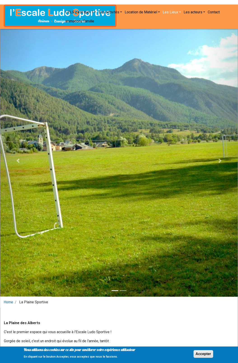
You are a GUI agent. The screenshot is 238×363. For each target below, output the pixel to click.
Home (8, 300)
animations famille (163, 20)
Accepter (203, 354)
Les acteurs (119, 20)
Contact (140, 20)
